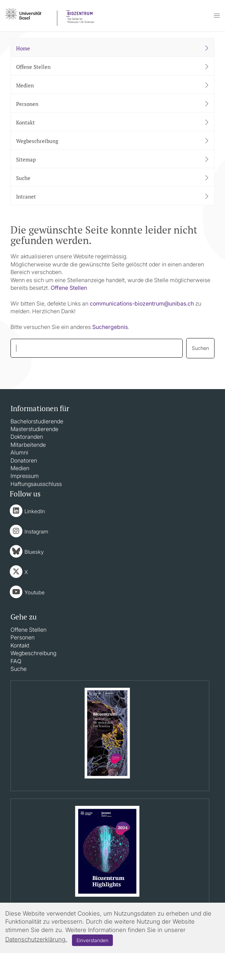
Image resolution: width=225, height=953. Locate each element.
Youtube (34, 592)
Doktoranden (26, 436)
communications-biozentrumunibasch (142, 303)
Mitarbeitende (28, 444)
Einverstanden (92, 940)
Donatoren (23, 460)
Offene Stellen (69, 287)
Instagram (36, 531)
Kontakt (19, 645)
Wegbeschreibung (33, 653)
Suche (18, 668)
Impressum (24, 475)
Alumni (19, 452)
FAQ (15, 661)
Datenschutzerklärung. (36, 939)
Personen (22, 637)
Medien (19, 468)
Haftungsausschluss (36, 483)
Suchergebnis (110, 326)
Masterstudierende (34, 428)
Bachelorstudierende (36, 421)
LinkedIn (34, 511)
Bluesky (34, 552)
